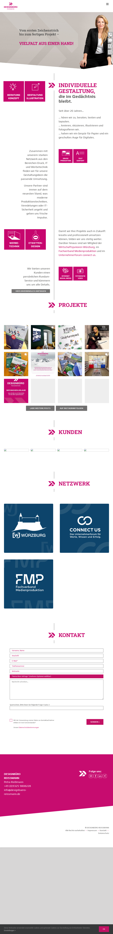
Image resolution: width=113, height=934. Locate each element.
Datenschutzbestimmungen (29, 727)
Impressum (92, 830)
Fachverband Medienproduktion (77, 250)
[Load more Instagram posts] (40, 408)
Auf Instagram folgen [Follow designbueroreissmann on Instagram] (71, 408)
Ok (104, 929)
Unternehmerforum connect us (77, 254)
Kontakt (103, 830)
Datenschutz (103, 833)
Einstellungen (10, 930)
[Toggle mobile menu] (107, 4)
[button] (16, 337)
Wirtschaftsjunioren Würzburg (77, 246)
